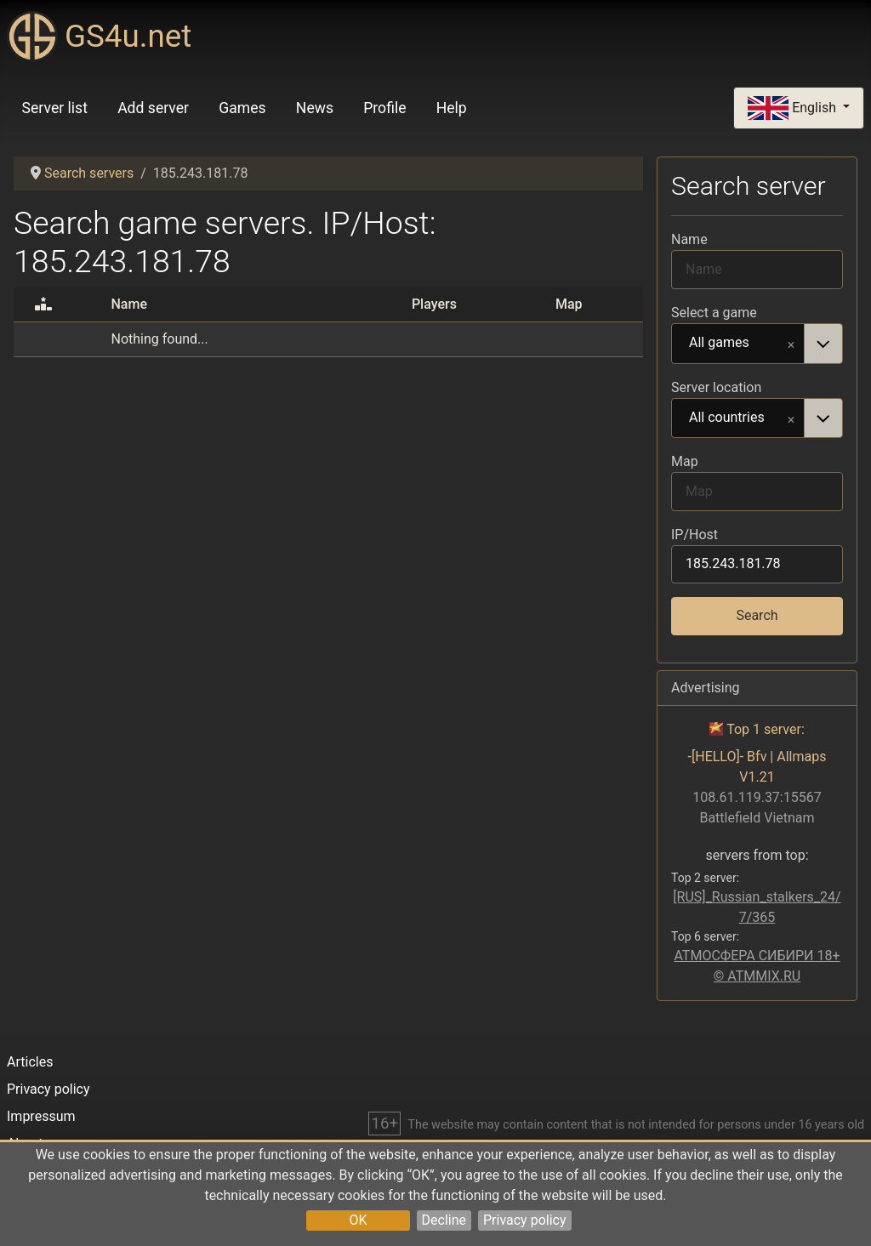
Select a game (714, 312)
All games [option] (738, 343)
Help (451, 108)
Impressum (41, 1116)
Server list (55, 108)
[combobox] (757, 343)
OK (358, 1220)
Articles (30, 1062)
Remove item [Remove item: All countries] (791, 418)
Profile (384, 108)
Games (242, 108)
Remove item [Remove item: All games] (791, 343)
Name (689, 239)
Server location (716, 387)
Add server (153, 108)
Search (756, 615)
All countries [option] (738, 418)
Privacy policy (524, 1220)
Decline (444, 1220)
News (314, 108)
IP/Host (694, 534)
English (794, 108)
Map (684, 461)
